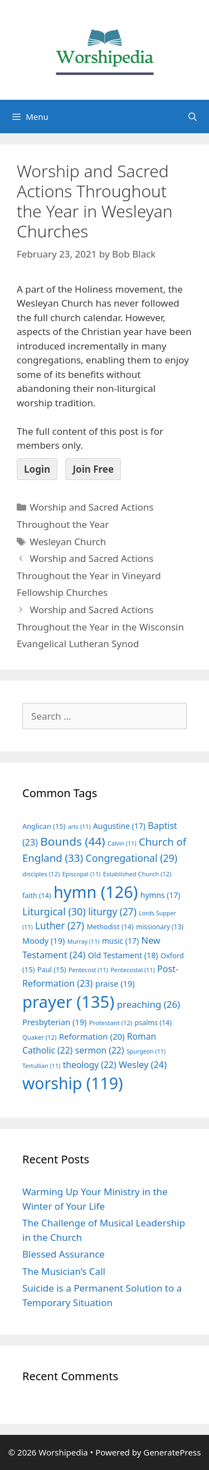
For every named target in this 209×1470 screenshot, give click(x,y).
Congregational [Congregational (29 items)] (131, 858)
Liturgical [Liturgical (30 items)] (54, 911)
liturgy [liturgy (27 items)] (112, 911)
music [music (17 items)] (120, 940)
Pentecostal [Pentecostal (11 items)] (132, 970)
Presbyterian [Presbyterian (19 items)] (54, 1021)
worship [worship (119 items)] (72, 1083)
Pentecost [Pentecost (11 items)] (88, 970)
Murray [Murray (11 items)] (83, 941)
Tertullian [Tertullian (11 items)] (41, 1066)
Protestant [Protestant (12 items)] (110, 1022)
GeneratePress (172, 1452)
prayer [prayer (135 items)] (68, 1002)
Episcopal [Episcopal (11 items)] (81, 874)
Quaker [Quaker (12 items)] (39, 1037)
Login (37, 469)
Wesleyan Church (68, 541)
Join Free (93, 469)
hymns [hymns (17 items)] (160, 895)
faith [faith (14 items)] (36, 895)
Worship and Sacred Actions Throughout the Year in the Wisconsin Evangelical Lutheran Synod (100, 626)
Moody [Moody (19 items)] (43, 940)
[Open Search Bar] (192, 116)
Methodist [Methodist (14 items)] (109, 927)
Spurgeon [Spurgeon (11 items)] (146, 1051)
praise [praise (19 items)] (115, 983)
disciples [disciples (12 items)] (41, 874)
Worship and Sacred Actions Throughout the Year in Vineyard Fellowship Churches (89, 575)
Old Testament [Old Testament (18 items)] (123, 955)
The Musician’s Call (63, 1271)
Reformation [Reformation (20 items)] (92, 1036)
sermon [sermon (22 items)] (99, 1050)
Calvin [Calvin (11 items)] (122, 843)
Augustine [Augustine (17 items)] (119, 826)
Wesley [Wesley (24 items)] (143, 1065)
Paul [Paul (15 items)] (51, 969)
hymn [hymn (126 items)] (96, 892)
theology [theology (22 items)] (89, 1065)
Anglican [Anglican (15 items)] (43, 826)
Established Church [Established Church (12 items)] (137, 874)
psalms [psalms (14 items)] (153, 1022)
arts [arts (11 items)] (79, 827)
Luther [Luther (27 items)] (59, 925)
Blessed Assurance (63, 1254)
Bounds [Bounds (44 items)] (72, 841)
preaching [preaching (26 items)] (149, 1004)
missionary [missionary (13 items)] (159, 926)
